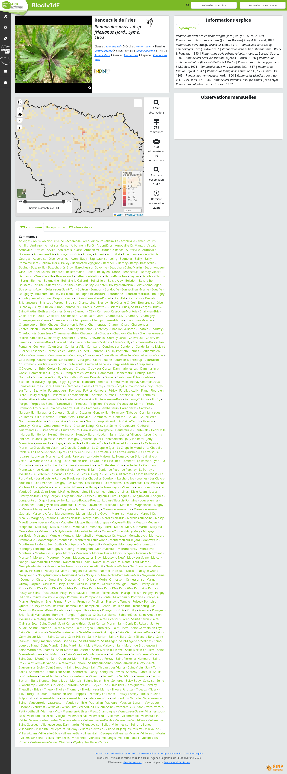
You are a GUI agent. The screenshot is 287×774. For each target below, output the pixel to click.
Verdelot (53, 707)
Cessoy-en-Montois (124, 311)
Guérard (143, 426)
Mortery (38, 557)
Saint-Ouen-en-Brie (144, 654)
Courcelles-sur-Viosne (148, 355)
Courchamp (27, 360)
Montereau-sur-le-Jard (125, 540)
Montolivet (146, 549)
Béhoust (58, 272)
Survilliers (117, 685)
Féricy (113, 390)
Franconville (64, 404)
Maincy (95, 509)
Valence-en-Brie (98, 698)
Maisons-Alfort (43, 514)
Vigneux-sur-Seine (130, 711)
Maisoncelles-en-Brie (117, 509)
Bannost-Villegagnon (86, 263)
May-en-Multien (122, 522)
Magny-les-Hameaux (74, 509)
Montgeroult (91, 544)
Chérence (68, 338)
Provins (70, 601)
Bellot (91, 272)
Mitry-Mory (133, 531)
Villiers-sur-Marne (127, 733)
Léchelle (131, 465)
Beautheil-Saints (38, 272)
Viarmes (47, 711)
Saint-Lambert (89, 641)
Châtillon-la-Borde (122, 329)
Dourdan (96, 377)
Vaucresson (55, 703)
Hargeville (106, 430)
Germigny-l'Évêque (124, 412)
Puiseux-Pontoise (144, 601)
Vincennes (79, 738)
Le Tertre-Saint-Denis (67, 487)
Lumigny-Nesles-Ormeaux (55, 505)
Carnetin (80, 311)
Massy (159, 518)
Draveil (109, 377)
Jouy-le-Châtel (134, 439)
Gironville (83, 417)
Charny (114, 325)
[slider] (63, 201)
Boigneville (51, 281)
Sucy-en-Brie (99, 685)
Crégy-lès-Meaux (122, 364)
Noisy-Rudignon (49, 575)
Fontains (149, 395)
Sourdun (72, 685)
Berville (48, 276)
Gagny (67, 408)
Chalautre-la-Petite (31, 316)
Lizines (89, 496)
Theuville (25, 689)
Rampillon (92, 606)
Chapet (53, 325)
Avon (74, 259)
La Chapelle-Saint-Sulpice (48, 452)
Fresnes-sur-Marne (130, 404)
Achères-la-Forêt (77, 241)
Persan (94, 593)
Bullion (48, 307)
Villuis (50, 738)
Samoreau (80, 672)
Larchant (128, 461)
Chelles (132, 333)
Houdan (101, 434)
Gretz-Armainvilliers (57, 426)
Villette (138, 729)
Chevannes (97, 338)
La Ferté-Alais (101, 452)
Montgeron (73, 544)
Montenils (65, 540)
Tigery (153, 689)
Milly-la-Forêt (64, 531)
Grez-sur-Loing (83, 426)
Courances (92, 355)
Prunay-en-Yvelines (90, 601)
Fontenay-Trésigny (137, 399)
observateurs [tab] (80, 227)
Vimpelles (63, 738)
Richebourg (141, 606)
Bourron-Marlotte (137, 294)
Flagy (144, 390)
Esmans (58, 386)
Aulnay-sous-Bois (68, 254)
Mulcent (156, 557)
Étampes (72, 386)
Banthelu (109, 263)
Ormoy (23, 584)
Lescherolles (125, 478)
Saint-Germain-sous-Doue (135, 632)
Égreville (74, 382)
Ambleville (128, 241)
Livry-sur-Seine (72, 496)
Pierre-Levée (110, 593)
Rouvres (144, 610)
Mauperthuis (84, 522)
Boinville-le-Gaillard (74, 281)
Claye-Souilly (121, 342)
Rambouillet (74, 606)
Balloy (65, 263)
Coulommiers (57, 355)
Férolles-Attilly (129, 390)
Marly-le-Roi (91, 518)
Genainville (101, 412)
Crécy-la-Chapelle (97, 364)
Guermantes (27, 430)
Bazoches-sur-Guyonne (91, 267)
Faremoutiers (57, 390)
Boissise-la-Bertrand (46, 285)
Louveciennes (149, 500)
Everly (110, 386)
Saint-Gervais (57, 637)
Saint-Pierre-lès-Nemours (133, 659)
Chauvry (119, 333)
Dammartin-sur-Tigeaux (45, 373)
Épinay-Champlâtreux (145, 382)
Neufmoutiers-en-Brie (145, 566)
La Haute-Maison (98, 456)
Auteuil (100, 254)
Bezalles (147, 276)
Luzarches (95, 505)
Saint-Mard (68, 645)
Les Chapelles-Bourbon (99, 478)
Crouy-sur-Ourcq (99, 368)
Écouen (24, 382)
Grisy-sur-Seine (106, 426)
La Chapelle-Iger (103, 448)
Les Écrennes (43, 483)
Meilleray (41, 527)
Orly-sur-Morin (96, 579)
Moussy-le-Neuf (114, 557)
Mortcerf (25, 557)
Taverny (151, 685)
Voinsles (94, 738)
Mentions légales (197, 753)
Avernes (62, 259)
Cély (91, 311)
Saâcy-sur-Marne (104, 615)
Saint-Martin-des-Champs (36, 650)
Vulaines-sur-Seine (44, 742)
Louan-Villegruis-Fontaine (119, 500)
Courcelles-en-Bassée (116, 355)
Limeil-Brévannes (93, 492)
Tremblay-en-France (101, 694)
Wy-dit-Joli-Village (85, 742)
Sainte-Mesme (63, 628)
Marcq (80, 514)
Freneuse (81, 404)
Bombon (96, 289)
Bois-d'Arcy (115, 281)
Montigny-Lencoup (32, 549)
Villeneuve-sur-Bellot (95, 725)
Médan (152, 522)
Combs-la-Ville (75, 347)
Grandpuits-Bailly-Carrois (123, 421)
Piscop (125, 593)
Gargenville (26, 412)
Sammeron (36, 672)
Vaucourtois (37, 703)
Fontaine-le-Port (129, 395)
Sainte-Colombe (40, 628)
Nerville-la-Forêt (92, 566)
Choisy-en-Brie (42, 342)
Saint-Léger (109, 641)
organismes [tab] (55, 227)
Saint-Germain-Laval (33, 632)
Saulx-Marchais (50, 676)
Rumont (57, 615)
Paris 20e (125, 588)
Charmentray (97, 325)
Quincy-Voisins (40, 606)
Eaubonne (124, 377)
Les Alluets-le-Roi (47, 478)
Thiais (38, 689)
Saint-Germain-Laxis (63, 632)
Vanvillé (135, 698)
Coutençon (56, 364)
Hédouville (158, 430)
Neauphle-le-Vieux (31, 566)
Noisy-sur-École (72, 575)
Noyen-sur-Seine (153, 575)
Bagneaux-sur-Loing (103, 259)
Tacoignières (135, 685)
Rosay (95, 610)
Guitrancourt (70, 430)
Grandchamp (95, 421)
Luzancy (80, 505)
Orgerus (70, 579)
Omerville (55, 579)
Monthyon (110, 544)
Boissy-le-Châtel (96, 285)
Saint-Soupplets (77, 667)
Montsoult (83, 553)
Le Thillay (91, 487)
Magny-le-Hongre (45, 509)
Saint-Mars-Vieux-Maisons (96, 645)
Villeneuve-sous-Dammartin (60, 725)
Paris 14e (65, 588)
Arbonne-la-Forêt (82, 245)
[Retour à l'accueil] (5, 16)
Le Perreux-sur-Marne (48, 474)
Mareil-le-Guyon (98, 514)
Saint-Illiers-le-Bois (141, 637)
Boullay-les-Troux (61, 294)
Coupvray (75, 355)
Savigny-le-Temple (75, 676)
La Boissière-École (94, 443)
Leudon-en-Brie (147, 487)
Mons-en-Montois (62, 536)
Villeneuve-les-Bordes (99, 720)
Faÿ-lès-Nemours (94, 390)
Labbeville (72, 443)
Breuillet (119, 298)
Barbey (123, 263)
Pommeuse (75, 597)
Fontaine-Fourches (103, 395)
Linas (125, 492)
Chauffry (157, 329)
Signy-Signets (40, 681)
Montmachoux (105, 549)
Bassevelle (147, 263)
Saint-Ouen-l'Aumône (33, 659)
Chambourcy (114, 316)
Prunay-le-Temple (118, 601)
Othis (70, 584)
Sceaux (95, 676)
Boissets (24, 285)
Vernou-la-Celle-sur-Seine (96, 707)
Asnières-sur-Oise (70, 250)
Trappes (80, 694)
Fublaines (53, 408)
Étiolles (85, 386)
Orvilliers (49, 584)
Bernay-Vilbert (151, 272)
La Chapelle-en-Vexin (43, 448)
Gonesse (119, 417)
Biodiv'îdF (46, 5)
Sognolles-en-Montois (66, 681)
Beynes (134, 276)
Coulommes (37, 355)
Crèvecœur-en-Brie (32, 368)
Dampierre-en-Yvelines (80, 373)
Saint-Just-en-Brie (65, 641)
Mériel (118, 527)
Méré (108, 527)
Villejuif (61, 716)
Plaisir (136, 593)
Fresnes (109, 404)
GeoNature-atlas (131, 762)
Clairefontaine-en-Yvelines (93, 342)
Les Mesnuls (93, 483)
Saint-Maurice (54, 654)
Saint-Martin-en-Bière (140, 650)
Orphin (35, 584)
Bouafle (156, 289)
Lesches (142, 478)
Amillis (23, 245)
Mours (66, 557)
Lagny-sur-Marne (43, 456)
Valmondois (120, 698)
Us (33, 698)
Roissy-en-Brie (42, 610)
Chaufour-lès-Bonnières (35, 333)
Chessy (82, 338)
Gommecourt (101, 417)
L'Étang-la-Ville (41, 487)
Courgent (84, 360)
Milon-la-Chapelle (87, 531)
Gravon (148, 421)
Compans (93, 347)
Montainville (84, 536)
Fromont (25, 408)
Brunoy (103, 303)
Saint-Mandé (49, 645)
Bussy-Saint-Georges (136, 307)
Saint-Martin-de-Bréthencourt (136, 645)
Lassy (37, 465)
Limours (113, 492)
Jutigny (58, 443)
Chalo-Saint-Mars (91, 316)
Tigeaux (141, 689)
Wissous (65, 742)
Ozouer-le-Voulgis (114, 584)
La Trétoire (66, 465)
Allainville (111, 241)
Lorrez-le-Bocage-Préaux (83, 500)
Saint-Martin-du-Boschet (73, 650)
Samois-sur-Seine (59, 672)
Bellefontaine (75, 272)
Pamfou (134, 584)
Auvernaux (130, 254)
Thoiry (60, 689)
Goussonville (57, 421)
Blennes (35, 281)
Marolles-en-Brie (113, 518)
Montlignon (85, 549)
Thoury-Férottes (123, 689)
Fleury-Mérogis (38, 395)
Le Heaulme (45, 470)
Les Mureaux (133, 483)
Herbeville (27, 434)
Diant (150, 373)
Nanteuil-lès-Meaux (106, 562)
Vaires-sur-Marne (73, 698)
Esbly (47, 386)
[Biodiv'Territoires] (5, 60)
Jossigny (73, 439)
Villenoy (146, 725)
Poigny (147, 593)
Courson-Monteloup (128, 360)
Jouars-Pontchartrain (108, 439)
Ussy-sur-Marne (48, 698)
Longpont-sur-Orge (32, 500)
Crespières (144, 364)
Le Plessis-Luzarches (117, 474)
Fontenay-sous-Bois (108, 399)
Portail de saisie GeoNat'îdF (139, 753)
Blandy (160, 276)
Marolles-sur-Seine (140, 518)
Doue (84, 377)
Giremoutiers (65, 417)
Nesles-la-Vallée (116, 566)
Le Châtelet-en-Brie (110, 465)
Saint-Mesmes (118, 654)
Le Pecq (114, 470)
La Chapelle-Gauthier (75, 448)
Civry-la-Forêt (63, 342)
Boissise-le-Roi (73, 285)
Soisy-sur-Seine (153, 681)
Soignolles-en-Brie (96, 681)
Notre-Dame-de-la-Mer (123, 575)
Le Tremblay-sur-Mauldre (117, 487)
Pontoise (137, 597)
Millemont (45, 531)
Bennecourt (130, 272)
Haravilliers (88, 430)
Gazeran (85, 412)
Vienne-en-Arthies (75, 711)
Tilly (21, 694)
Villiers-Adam (28, 733)
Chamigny (148, 316)
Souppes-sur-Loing (51, 685)
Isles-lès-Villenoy (130, 434)
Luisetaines (26, 505)
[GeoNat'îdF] (5, 49)
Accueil (94, 753)
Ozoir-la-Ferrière (88, 584)
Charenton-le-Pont (73, 325)
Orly (81, 579)
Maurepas (102, 522)
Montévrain (150, 540)
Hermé (52, 434)
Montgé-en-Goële (50, 544)
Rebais (106, 606)
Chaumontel (88, 333)
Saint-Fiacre (120, 628)
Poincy (36, 597)
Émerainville (119, 382)
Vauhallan (96, 703)
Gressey (24, 426)
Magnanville (143, 505)
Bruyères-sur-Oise (150, 303)
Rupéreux (84, 615)
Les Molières (113, 483)
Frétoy (150, 404)
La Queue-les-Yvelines (105, 461)
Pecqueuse (50, 593)
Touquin (42, 694)
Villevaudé (152, 729)
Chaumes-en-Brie (66, 333)
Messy (31, 531)
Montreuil (25, 553)
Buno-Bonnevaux (67, 307)
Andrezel (36, 245)
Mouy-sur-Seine (138, 557)
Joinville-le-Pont (55, 439)
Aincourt (97, 241)
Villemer (113, 716)
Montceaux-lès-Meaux (111, 536)
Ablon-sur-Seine (53, 241)
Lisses (153, 492)
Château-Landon (51, 329)
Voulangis (109, 738)
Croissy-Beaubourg (60, 368)
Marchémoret (64, 514)
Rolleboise (61, 610)
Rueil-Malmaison (38, 615)
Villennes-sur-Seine (125, 725)
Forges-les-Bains (42, 404)
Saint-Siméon (55, 667)
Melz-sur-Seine (60, 527)
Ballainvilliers (50, 263)
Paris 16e (95, 588)
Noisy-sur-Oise (96, 575)
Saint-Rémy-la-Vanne (41, 663)
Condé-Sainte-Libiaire (150, 347)
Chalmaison (69, 316)
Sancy (94, 672)
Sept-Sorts (126, 676)
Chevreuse (136, 338)
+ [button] (20, 109)
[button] (20, 102)
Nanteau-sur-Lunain (76, 562)
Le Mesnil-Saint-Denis (91, 470)
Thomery (73, 689)
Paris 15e (80, 588)
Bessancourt (64, 276)
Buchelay (25, 307)
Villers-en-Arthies (91, 729)
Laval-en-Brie (85, 465)
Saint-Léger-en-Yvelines (135, 641)
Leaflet (118, 215)
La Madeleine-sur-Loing (45, 461)
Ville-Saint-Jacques (118, 729)
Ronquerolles (80, 610)
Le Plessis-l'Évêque (88, 474)
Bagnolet (126, 259)
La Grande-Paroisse (70, 456)
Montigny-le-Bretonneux (136, 544)
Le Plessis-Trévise (145, 474)
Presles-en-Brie (40, 601)
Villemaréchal (77, 716)
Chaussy (105, 333)
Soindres (117, 681)
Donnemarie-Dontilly (47, 377)
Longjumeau (140, 496)
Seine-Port (109, 676)
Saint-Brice (88, 619)
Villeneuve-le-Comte (43, 720)
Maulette (66, 522)
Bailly (138, 259)
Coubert (83, 351)
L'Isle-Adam (139, 492)
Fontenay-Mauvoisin (79, 399)
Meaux (140, 522)
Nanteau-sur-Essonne (46, 562)
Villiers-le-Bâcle (49, 733)
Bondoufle (112, 289)
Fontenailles (27, 399)
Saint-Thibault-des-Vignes (108, 667)
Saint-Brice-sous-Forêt (113, 619)
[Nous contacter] (5, 71)
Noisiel (130, 571)
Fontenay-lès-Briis (50, 399)
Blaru (24, 281)
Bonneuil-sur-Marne (135, 289)
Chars (125, 325)
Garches (144, 408)
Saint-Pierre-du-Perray (98, 659)
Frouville (39, 408)
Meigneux (26, 527)
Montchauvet (137, 536)
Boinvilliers (97, 281)
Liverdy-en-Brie (29, 496)
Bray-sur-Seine (63, 298)
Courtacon (152, 360)
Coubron (97, 351)
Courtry (41, 364)
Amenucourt (146, 241)
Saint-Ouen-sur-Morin (65, 659)
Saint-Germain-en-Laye (146, 628)
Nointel (105, 571)
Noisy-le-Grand (148, 571)
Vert (149, 707)
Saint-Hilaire (76, 637)
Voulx (135, 738)
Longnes (157, 496)
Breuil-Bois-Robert (98, 298)
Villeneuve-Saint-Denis (131, 720)
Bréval (149, 298)
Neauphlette (55, 566)
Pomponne (92, 597)
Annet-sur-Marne (56, 245)
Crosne (80, 368)
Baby (83, 259)
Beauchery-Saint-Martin (125, 267)
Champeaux (81, 320)
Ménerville (80, 527)
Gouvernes (75, 421)
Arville (51, 250)
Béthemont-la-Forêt (89, 276)
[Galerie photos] (5, 82)
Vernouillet (69, 707)
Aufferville (133, 250)
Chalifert (53, 316)
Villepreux (58, 729)
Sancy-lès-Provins (112, 672)
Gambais (92, 408)
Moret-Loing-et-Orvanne (129, 553)
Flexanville (58, 395)
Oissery (41, 579)
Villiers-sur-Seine (31, 738)
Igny (113, 434)
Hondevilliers (85, 434)
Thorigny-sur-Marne (95, 689)
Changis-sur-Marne (139, 320)
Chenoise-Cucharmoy (45, 338)
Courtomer (26, 364)
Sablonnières (128, 615)
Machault (111, 505)
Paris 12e (35, 588)
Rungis (70, 615)
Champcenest (61, 320)
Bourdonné (115, 294)
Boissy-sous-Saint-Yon (60, 289)
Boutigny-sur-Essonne (35, 298)
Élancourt (88, 382)
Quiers (23, 606)
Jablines (24, 439)
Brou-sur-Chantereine (80, 303)
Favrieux (75, 390)
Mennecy (96, 527)
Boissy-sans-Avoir (31, 289)
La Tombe (50, 465)
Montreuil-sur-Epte (48, 553)
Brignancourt (28, 303)
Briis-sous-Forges (51, 303)
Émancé (103, 382)
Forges (23, 404)
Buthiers (44, 311)
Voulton (123, 738)
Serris (155, 676)
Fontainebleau (78, 395)
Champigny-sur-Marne (107, 320)
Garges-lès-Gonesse (50, 412)
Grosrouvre (127, 426)
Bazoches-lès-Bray (60, 267)
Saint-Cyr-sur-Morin (101, 623)
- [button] (20, 120)
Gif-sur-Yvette (44, 417)
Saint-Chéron (140, 619)
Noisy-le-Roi (27, 575)
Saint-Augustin (43, 619)
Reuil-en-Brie (122, 606)
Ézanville (40, 390)
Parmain (140, 588)
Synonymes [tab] (187, 28)
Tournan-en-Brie (61, 694)
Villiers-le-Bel (71, 733)
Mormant (155, 553)
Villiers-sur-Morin (153, 733)
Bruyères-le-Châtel (122, 303)
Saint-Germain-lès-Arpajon (97, 632)
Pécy (63, 593)
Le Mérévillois (64, 470)
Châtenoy (101, 329)
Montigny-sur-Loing (60, 549)
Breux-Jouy (135, 298)
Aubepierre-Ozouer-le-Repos (104, 250)
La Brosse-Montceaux (124, 443)
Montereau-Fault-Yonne (91, 540)
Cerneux (103, 311)
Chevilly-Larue (116, 338)
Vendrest (39, 707)
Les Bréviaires (71, 478)
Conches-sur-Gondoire (117, 347)
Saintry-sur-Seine (100, 663)
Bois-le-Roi (146, 281)
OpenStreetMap (135, 215)
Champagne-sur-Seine (34, 320)
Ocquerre (26, 579)
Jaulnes (37, 439)
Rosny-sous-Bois (113, 610)
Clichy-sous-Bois (144, 342)
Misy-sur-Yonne (112, 531)
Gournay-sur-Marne (32, 421)
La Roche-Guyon (148, 461)
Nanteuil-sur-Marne (135, 562)
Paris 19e (110, 588)
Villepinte (42, 729)
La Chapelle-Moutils (130, 448)
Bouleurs (41, 294)
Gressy (36, 426)
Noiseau (118, 571)
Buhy (37, 307)
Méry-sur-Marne (136, 527)
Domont (24, 377)
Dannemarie (124, 373)
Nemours (72, 566)
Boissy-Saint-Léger (148, 285)
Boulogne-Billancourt (90, 294)
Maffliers (126, 505)
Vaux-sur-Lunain (131, 703)
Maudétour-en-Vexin (33, 522)
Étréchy (98, 386)
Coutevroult (75, 364)
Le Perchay (129, 470)
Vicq (58, 711)
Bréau (80, 298)
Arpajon (152, 245)
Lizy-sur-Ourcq (107, 496)
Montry (68, 553)
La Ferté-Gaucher (125, 452)
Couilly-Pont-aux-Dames (122, 351)
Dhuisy (140, 373)
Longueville (56, 500)
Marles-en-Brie (70, 518)
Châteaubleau (28, 329)
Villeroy (72, 729)
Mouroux (53, 557)
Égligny (52, 382)
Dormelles (71, 377)
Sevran (23, 681)
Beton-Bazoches (116, 276)
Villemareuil (97, 716)
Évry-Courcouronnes (130, 386)
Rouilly (131, 610)
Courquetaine (102, 360)
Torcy (30, 694)
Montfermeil (27, 544)
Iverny (157, 434)
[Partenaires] (5, 38)
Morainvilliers (101, 553)
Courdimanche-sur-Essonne (56, 360)
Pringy (57, 601)
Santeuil (145, 672)
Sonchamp (27, 685)
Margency (37, 518)
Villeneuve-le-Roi (70, 720)
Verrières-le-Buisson (130, 707)
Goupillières (148, 417)
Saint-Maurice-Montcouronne (86, 654)
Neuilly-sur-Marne (56, 571)
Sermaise (142, 676)
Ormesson (116, 579)
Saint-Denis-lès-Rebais (133, 623)
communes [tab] (31, 227)
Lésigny (60, 483)
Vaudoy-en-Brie (76, 703)
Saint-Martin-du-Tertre (107, 650)
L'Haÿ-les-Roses (68, 492)
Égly (63, 382)
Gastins (72, 412)
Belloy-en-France (108, 272)
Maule (53, 522)
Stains (84, 685)
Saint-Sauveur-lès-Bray (129, 663)
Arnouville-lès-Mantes (130, 245)
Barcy (134, 263)
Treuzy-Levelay (128, 694)
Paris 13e (50, 588)
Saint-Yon (151, 667)
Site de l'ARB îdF (111, 753)
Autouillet (113, 254)
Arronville (25, 250)
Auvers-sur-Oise (44, 259)
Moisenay (40, 536)
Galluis (79, 408)
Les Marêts (75, 483)
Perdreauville (78, 593)
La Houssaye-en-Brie (126, 456)
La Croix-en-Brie (79, 452)
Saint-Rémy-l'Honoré (71, 663)
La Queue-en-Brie (75, 461)
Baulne (23, 267)
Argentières (105, 245)
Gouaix (132, 417)
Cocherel (39, 347)
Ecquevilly (38, 382)
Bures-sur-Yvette (92, 307)
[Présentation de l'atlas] (5, 27)
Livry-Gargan (51, 496)
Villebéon (33, 716)
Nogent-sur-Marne (84, 571)
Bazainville (38, 267)
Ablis (36, 241)
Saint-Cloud (48, 623)
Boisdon (130, 281)
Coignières (55, 347)
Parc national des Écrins (177, 762)
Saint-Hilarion (96, 637)
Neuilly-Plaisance (30, 571)
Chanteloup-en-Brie (32, 325)
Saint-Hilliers (117, 637)
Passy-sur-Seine (29, 593)
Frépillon (96, 404)
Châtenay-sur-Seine (79, 329)
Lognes (124, 496)
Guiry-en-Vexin (48, 430)
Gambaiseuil (109, 408)
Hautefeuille (123, 430)
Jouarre (87, 439)
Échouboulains (143, 377)
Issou (147, 434)
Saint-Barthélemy (67, 619)
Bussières (113, 307)
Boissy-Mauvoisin (121, 285)
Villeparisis (26, 729)
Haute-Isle (142, 430)
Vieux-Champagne (102, 711)
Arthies (39, 250)
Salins (23, 672)
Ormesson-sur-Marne (140, 579)
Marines (52, 518)
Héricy (41, 434)
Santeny (131, 672)
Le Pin (69, 474)
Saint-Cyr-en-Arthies (72, 623)
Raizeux (58, 606)
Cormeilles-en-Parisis (61, 351)
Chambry (132, 316)
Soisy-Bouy (133, 681)
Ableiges (25, 241)
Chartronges (140, 325)
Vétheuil (33, 711)
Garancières (128, 408)
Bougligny (26, 294)
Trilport (24, 698)
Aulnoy (87, 254)
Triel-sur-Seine (150, 694)
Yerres (103, 742)
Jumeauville (43, 443)
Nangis (24, 562)
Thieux (48, 689)
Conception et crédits (171, 753)
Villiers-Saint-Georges (97, 733)
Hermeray (67, 434)
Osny (61, 584)
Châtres (143, 329)
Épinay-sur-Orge (30, 386)
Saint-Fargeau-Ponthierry (93, 628)
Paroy (152, 588)
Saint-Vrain (135, 667)
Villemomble (130, 716)
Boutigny (158, 294)
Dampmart (105, 373)
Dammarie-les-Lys (125, 368)
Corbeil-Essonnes (32, 351)
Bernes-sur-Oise (30, 276)
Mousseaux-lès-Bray (87, 557)
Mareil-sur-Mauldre (125, 514)
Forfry (156, 399)
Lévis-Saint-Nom (44, 492)
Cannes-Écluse (62, 311)
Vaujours (111, 703)
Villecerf (47, 716)
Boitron (83, 289)
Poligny (59, 597)
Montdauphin (47, 540)
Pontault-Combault (115, 597)
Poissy (47, 597)
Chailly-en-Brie (150, 311)
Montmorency (127, 549)
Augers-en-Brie (44, 254)
